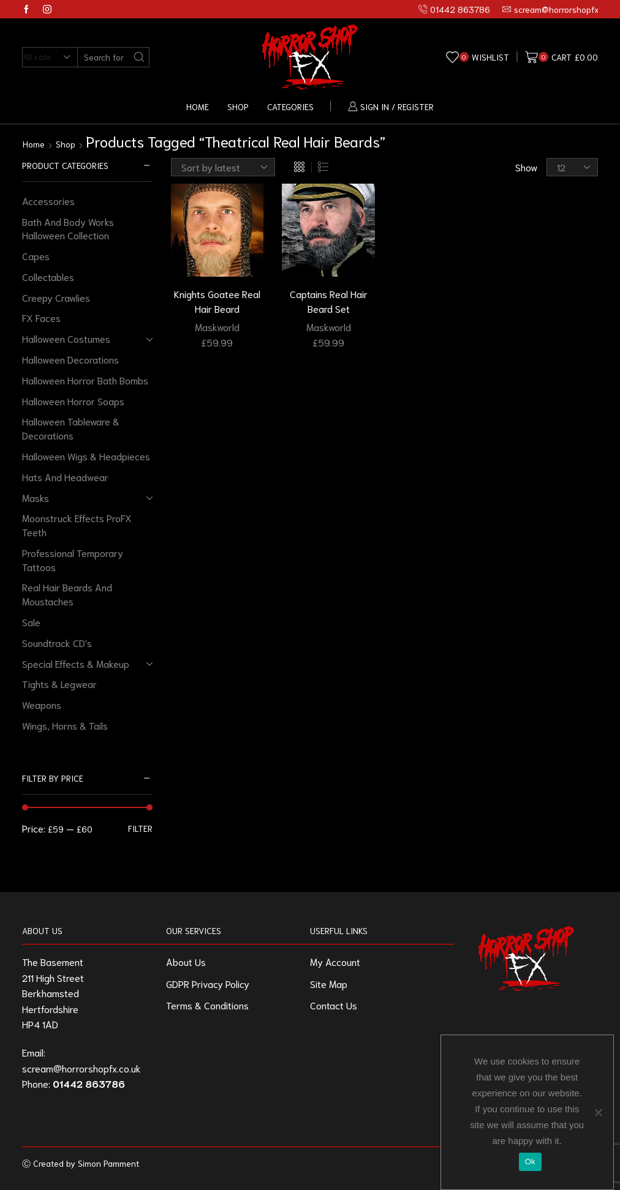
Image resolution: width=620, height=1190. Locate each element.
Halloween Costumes (66, 338)
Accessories (48, 200)
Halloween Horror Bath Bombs (85, 379)
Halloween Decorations (70, 359)
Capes (36, 255)
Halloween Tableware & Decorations (70, 427)
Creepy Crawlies (56, 297)
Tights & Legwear (59, 683)
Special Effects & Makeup (75, 663)
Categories (290, 106)
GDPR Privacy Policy (207, 983)
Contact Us (333, 1004)
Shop (238, 106)
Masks (35, 497)
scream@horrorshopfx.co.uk (81, 1067)
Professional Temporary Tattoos (72, 559)
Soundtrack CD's (57, 642)
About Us (186, 961)
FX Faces (41, 317)
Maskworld (217, 326)
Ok (530, 1161)
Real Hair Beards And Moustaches (67, 593)
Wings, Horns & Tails (65, 725)
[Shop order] (223, 167)
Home (197, 106)
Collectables (48, 276)
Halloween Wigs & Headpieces (86, 455)
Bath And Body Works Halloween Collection (68, 228)
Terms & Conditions (207, 1004)
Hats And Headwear (65, 476)
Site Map (328, 983)
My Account (335, 961)
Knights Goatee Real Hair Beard (217, 301)
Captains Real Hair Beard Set (329, 301)
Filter (140, 828)
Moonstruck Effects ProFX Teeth (77, 524)
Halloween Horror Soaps (73, 400)
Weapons (41, 704)
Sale (31, 621)
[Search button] (139, 57)
